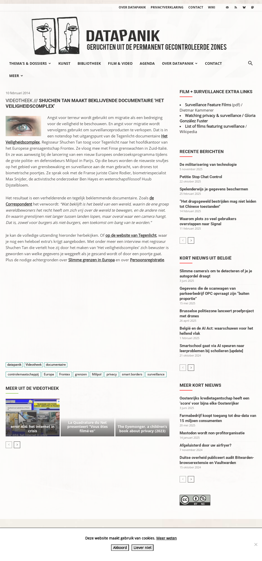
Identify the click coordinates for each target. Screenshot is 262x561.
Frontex (64, 374)
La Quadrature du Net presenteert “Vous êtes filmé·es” (87, 427)
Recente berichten (202, 151)
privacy (111, 374)
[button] (250, 63)
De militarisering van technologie (208, 164)
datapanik (14, 364)
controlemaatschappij (23, 374)
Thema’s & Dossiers (30, 63)
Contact (195, 7)
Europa (49, 374)
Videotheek (33, 364)
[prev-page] (9, 444)
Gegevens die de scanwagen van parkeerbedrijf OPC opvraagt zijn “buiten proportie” (214, 293)
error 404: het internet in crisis (32, 428)
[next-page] (17, 444)
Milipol (96, 374)
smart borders (132, 374)
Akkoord (120, 547)
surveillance (156, 374)
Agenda (147, 63)
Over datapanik (132, 7)
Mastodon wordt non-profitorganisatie (212, 433)
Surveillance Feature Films (208, 104)
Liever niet (142, 547)
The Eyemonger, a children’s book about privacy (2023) (142, 428)
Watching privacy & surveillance (213, 115)
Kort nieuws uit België (206, 258)
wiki (211, 7)
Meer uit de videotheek (32, 388)
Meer (16, 75)
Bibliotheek (89, 63)
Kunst (64, 63)
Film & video (120, 63)
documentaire (55, 364)
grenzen (81, 374)
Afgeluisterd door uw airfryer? (205, 445)
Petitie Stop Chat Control (201, 177)
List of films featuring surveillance (214, 126)
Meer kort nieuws (200, 385)
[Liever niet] (255, 544)
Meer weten (166, 538)
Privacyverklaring (167, 7)
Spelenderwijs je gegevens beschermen (214, 189)
